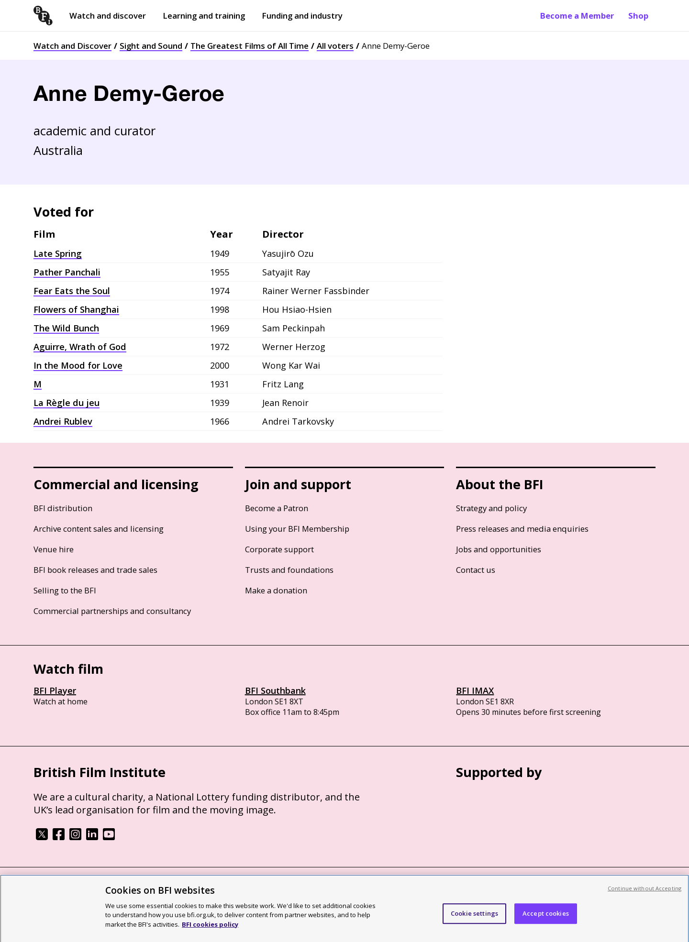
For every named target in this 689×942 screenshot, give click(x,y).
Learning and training (204, 15)
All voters (335, 45)
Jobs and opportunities (498, 549)
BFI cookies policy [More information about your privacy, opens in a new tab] (210, 932)
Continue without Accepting (644, 896)
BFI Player (54, 690)
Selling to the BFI (64, 590)
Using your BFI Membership (297, 528)
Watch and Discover (72, 45)
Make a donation (276, 590)
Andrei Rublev (62, 421)
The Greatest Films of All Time (249, 45)
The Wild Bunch (66, 328)
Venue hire (53, 549)
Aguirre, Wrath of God (79, 346)
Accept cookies (545, 921)
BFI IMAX (475, 690)
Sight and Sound (151, 45)
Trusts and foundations (289, 569)
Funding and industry (302, 15)
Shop (638, 15)
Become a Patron (276, 508)
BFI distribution (62, 508)
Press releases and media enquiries (522, 528)
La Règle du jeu (66, 402)
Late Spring (57, 253)
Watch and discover (107, 15)
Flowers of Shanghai (76, 309)
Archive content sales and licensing (98, 528)
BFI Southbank (275, 690)
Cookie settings (474, 921)
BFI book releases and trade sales (95, 569)
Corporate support (279, 549)
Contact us (475, 569)
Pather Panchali (66, 272)
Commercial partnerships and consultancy (112, 610)
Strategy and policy (491, 508)
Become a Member (577, 15)
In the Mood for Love (77, 365)
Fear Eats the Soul (71, 290)
